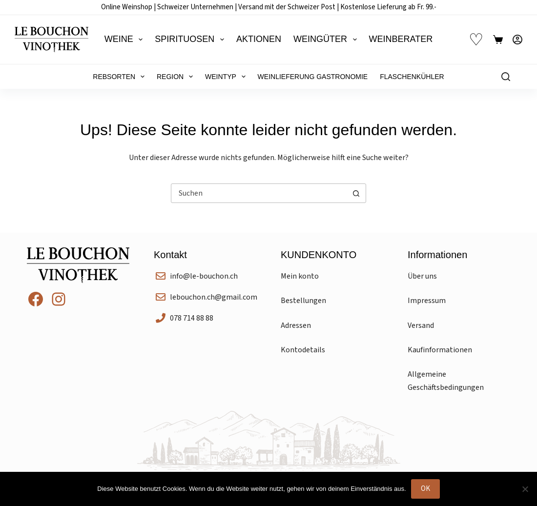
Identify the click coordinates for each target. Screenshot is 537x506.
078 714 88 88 (191, 318)
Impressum (427, 300)
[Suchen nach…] (258, 193)
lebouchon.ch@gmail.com (213, 297)
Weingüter (327, 39)
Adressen (296, 325)
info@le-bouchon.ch (204, 276)
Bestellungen (303, 300)
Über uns (422, 276)
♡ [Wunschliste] (476, 39)
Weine (125, 39)
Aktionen (258, 39)
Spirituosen (191, 39)
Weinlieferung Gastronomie (313, 77)
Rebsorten (120, 76)
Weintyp (227, 76)
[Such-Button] (356, 193)
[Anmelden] (517, 39)
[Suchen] (505, 76)
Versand (421, 325)
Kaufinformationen (440, 349)
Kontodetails (303, 349)
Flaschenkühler (412, 77)
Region (177, 76)
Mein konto (300, 276)
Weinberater (401, 39)
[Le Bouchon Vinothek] (51, 39)
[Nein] (525, 489)
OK (425, 489)
